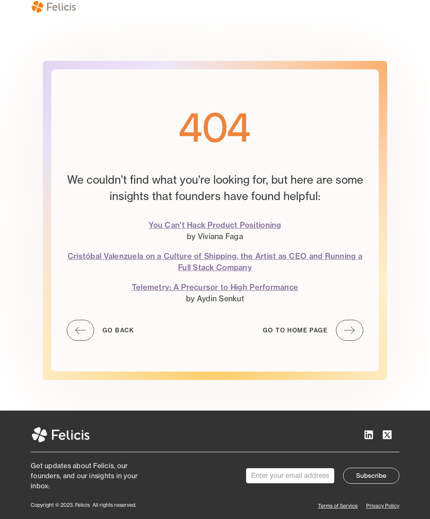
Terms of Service (338, 506)
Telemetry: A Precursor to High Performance (215, 287)
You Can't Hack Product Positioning (215, 225)
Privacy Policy (382, 506)
